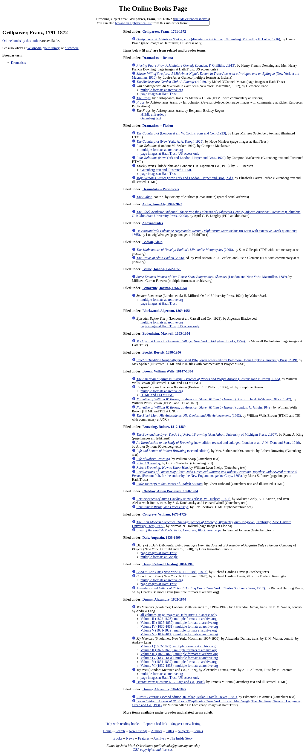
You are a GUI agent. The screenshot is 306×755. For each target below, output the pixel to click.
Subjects (184, 731)
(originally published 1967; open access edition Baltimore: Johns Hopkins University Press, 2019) (216, 360)
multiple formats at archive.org (162, 90)
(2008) (184, 250)
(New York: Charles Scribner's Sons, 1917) (200, 588)
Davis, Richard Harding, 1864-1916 (168, 564)
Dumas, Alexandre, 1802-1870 (164, 599)
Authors (156, 731)
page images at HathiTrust (159, 94)
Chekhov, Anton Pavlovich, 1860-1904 (170, 491)
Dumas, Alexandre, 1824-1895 (164, 689)
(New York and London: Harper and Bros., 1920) (181, 158)
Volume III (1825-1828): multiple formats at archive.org (179, 654)
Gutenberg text (151, 118)
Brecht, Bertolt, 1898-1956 (161, 352)
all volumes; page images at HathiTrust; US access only (179, 615)
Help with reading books (122, 724)
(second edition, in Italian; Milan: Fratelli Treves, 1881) (186, 697)
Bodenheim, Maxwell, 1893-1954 (166, 333)
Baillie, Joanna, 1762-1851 (161, 269)
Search (120, 731)
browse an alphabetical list (133, 23)
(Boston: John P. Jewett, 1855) (208, 379)
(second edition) (172, 451)
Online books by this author (21, 41)
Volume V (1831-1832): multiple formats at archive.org (179, 630)
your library (51, 48)
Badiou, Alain (152, 242)
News (130, 738)
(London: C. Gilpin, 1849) (204, 407)
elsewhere (72, 48)
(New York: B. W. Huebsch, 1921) (183, 499)
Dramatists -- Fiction (157, 125)
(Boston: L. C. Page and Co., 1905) (170, 682)
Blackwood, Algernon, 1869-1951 (166, 311)
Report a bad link (155, 724)
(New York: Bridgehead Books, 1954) (190, 341)
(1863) (188, 415)
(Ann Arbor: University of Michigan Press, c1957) (206, 434)
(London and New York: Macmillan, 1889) (211, 277)
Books (117, 738)
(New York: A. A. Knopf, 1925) (169, 141)
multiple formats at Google (159, 557)
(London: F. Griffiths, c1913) (185, 65)
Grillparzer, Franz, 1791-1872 (164, 31)
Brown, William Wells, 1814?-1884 (167, 371)
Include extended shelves (191, 19)
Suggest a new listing (185, 724)
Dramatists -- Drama (157, 57)
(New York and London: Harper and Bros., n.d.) (184, 178)
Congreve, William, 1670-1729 (164, 514)
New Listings (138, 731)
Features (144, 738)
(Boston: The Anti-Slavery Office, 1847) (213, 399)
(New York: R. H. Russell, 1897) (171, 572)
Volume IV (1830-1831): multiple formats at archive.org (179, 626)
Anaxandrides (152, 223)
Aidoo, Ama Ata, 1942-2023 (162, 204)
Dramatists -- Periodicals (160, 189)
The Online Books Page (153, 8)
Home (107, 731)
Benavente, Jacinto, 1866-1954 (164, 288)
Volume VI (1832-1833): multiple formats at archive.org (179, 634)
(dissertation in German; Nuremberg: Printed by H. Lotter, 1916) (208, 39)
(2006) (160, 258)
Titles (170, 731)
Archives (159, 738)
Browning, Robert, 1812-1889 (164, 427)
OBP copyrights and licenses (152, 749)
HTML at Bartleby (153, 114)
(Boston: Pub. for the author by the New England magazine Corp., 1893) (214, 473)
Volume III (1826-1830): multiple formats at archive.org (179, 622)
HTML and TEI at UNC (157, 395)
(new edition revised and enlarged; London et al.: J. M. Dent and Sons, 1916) (218, 442)
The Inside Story (181, 738)
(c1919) (171, 82)
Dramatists (18, 62)
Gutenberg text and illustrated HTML (166, 170)
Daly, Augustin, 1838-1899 (161, 537)
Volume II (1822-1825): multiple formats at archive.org (179, 619)
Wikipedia (34, 48)
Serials (198, 731)
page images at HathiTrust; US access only (170, 153)
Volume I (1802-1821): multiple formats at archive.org (178, 646)
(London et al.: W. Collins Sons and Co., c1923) (181, 133)
